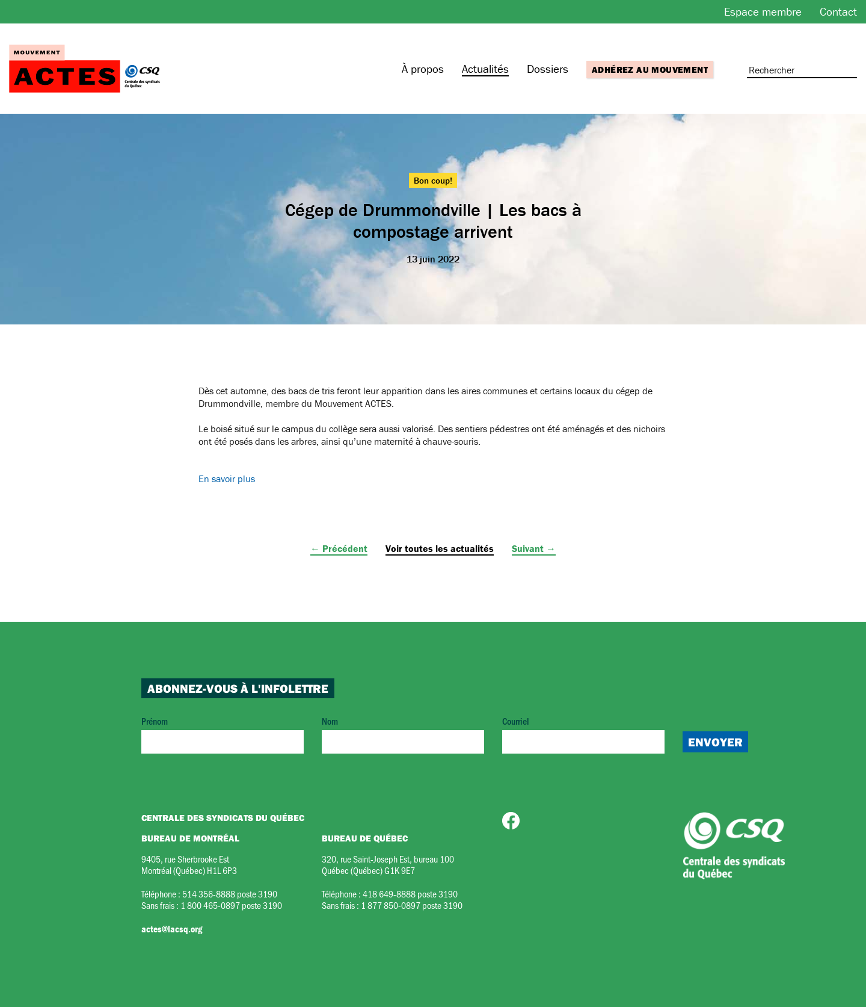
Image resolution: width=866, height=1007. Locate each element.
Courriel (583, 734)
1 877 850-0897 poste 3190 (411, 905)
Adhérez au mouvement (650, 69)
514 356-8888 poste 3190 (229, 893)
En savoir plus (226, 479)
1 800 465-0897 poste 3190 (231, 905)
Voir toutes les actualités (439, 548)
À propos (423, 68)
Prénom (222, 734)
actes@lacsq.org (171, 929)
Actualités (485, 68)
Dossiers (547, 68)
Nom (403, 734)
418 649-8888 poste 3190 (410, 893)
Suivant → (534, 548)
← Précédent (338, 548)
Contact (838, 11)
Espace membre (763, 11)
